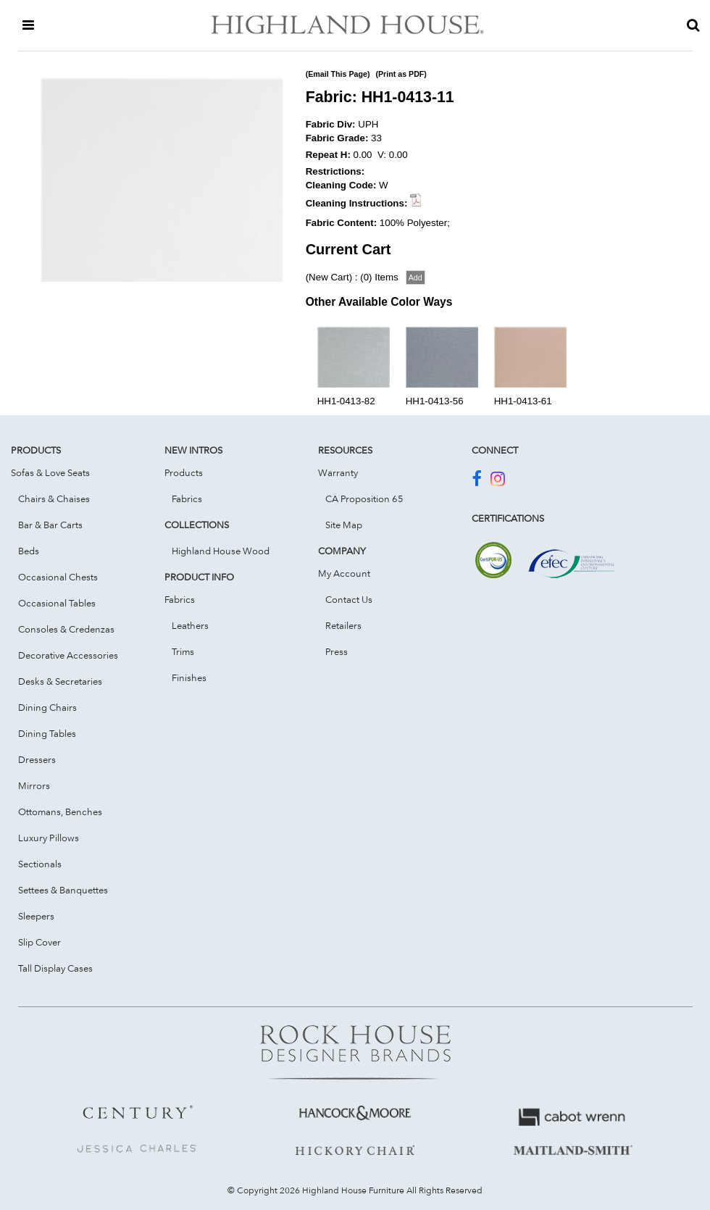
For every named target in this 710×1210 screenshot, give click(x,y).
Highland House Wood (221, 550)
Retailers (343, 625)
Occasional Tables (57, 603)
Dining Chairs (47, 707)
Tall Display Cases (55, 968)
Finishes (189, 677)
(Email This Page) (338, 74)
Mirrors (34, 785)
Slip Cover (39, 942)
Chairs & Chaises (54, 498)
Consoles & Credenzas (66, 629)
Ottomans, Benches (60, 811)
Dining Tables (47, 733)
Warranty (338, 472)
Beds (28, 550)
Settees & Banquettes (63, 890)
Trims (183, 651)
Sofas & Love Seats (50, 472)
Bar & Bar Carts (50, 524)
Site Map (343, 524)
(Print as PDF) (400, 74)
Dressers (37, 759)
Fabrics (187, 498)
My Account (344, 573)
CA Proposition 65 (364, 498)
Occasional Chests (58, 577)
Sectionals (40, 863)
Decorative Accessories (68, 655)
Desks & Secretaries (60, 681)
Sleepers (36, 916)
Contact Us (348, 599)
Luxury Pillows (48, 837)
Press (336, 651)
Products (183, 472)
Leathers (190, 625)
